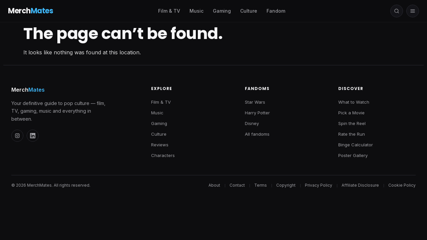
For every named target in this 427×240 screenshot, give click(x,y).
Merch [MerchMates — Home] (30, 11)
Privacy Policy (318, 185)
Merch (28, 89)
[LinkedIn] (33, 136)
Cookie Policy (402, 185)
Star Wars (255, 102)
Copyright (286, 185)
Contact (237, 185)
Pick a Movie (351, 112)
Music (196, 11)
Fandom (276, 11)
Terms (260, 185)
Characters (163, 155)
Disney (252, 123)
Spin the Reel (352, 123)
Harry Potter (257, 112)
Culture (248, 11)
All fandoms (257, 134)
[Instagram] (17, 136)
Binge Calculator (355, 144)
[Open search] (396, 11)
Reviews (159, 144)
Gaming (222, 11)
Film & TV (169, 11)
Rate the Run (351, 134)
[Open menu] (412, 11)
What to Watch (353, 102)
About (214, 185)
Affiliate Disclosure (360, 185)
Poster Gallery (353, 155)
